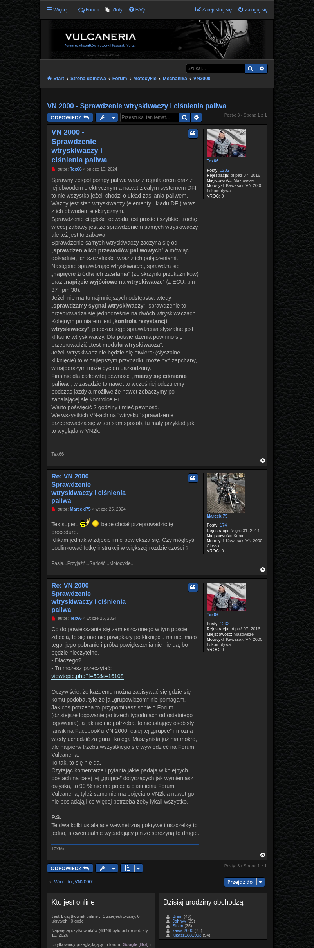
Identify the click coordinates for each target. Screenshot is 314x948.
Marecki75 (217, 516)
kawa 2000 (183, 930)
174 (223, 525)
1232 (224, 170)
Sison (178, 925)
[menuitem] (114, 10)
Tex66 (212, 160)
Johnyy (179, 921)
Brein (178, 916)
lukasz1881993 (187, 935)
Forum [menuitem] (88, 10)
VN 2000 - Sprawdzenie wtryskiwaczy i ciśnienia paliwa (136, 106)
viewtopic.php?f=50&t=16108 (87, 676)
